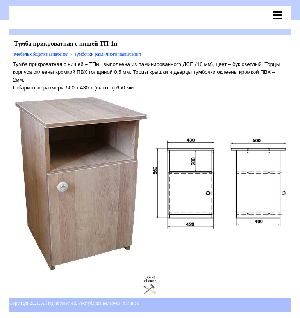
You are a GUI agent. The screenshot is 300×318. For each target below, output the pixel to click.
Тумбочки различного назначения (107, 54)
